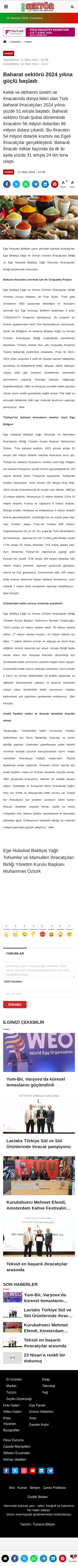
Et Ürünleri (14, 1379)
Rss (12, 1487)
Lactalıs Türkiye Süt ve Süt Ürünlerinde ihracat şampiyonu (38, 1143)
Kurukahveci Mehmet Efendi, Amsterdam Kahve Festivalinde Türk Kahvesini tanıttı (38, 1205)
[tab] (15, 953)
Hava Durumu (13, 1440)
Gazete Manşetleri (16, 1446)
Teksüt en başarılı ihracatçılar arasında (37, 1266)
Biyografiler (11, 1430)
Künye (22, 1487)
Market (11, 1386)
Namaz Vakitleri (14, 1459)
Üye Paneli (37, 1405)
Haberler (15, 41)
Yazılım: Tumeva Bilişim (37, 1524)
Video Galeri (12, 1411)
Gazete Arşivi (39, 1424)
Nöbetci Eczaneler (16, 1453)
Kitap (46, 1379)
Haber (28, 41)
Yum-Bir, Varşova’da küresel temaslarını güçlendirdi (35, 1082)
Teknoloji (48, 1386)
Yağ (45, 1392)
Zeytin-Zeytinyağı (19, 1399)
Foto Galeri (11, 1405)
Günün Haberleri (41, 1411)
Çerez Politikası (54, 1487)
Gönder (14, 1004)
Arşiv (33, 1418)
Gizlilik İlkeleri (37, 1497)
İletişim (35, 1487)
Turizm (11, 1392)
